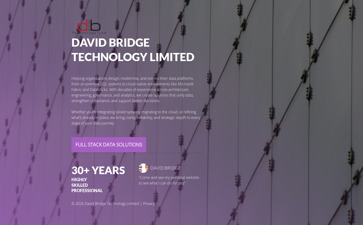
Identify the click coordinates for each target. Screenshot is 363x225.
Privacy (149, 203)
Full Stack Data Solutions (108, 144)
